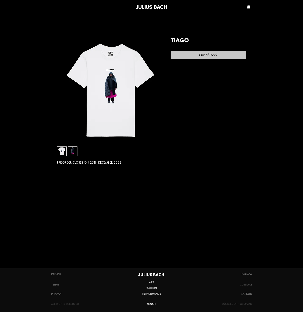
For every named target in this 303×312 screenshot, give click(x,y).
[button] (54, 7)
